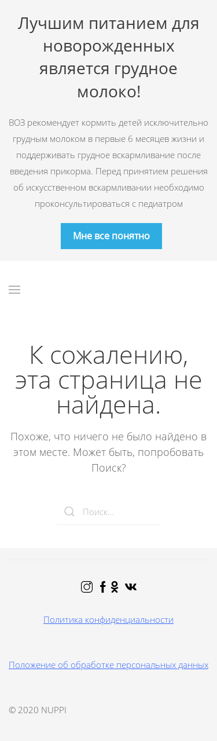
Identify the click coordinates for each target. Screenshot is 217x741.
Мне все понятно (111, 235)
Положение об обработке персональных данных (108, 664)
